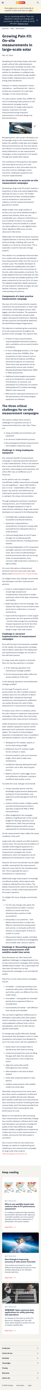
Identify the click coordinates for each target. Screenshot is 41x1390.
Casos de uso (7, 1353)
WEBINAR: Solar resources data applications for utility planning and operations (19, 1312)
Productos (6, 1348)
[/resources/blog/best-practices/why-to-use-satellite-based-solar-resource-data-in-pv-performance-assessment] (20, 1187)
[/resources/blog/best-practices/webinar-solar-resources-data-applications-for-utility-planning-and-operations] (20, 1293)
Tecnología (6, 1363)
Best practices (20, 28)
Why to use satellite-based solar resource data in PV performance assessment (20, 1206)
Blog (12, 28)
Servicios (5, 1358)
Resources (5, 28)
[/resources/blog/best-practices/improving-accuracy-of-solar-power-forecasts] (20, 1243)
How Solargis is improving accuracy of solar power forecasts (20, 1260)
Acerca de (6, 1378)
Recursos (5, 1373)
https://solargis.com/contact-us (14, 1154)
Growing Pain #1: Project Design (25, 574)
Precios (5, 1368)
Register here (23, 24)
